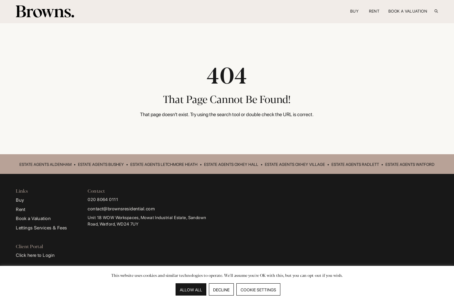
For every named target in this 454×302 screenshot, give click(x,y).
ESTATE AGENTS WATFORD (410, 164)
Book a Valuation (33, 218)
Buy (20, 200)
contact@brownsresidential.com (121, 208)
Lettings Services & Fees (41, 227)
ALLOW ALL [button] (191, 289)
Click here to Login (35, 255)
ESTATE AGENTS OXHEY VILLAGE (295, 164)
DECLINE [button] (221, 289)
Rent (21, 209)
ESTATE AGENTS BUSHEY (101, 164)
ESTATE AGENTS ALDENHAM (45, 164)
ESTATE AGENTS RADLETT (355, 164)
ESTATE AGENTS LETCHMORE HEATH (164, 164)
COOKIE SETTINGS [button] (258, 289)
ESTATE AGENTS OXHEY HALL (231, 164)
